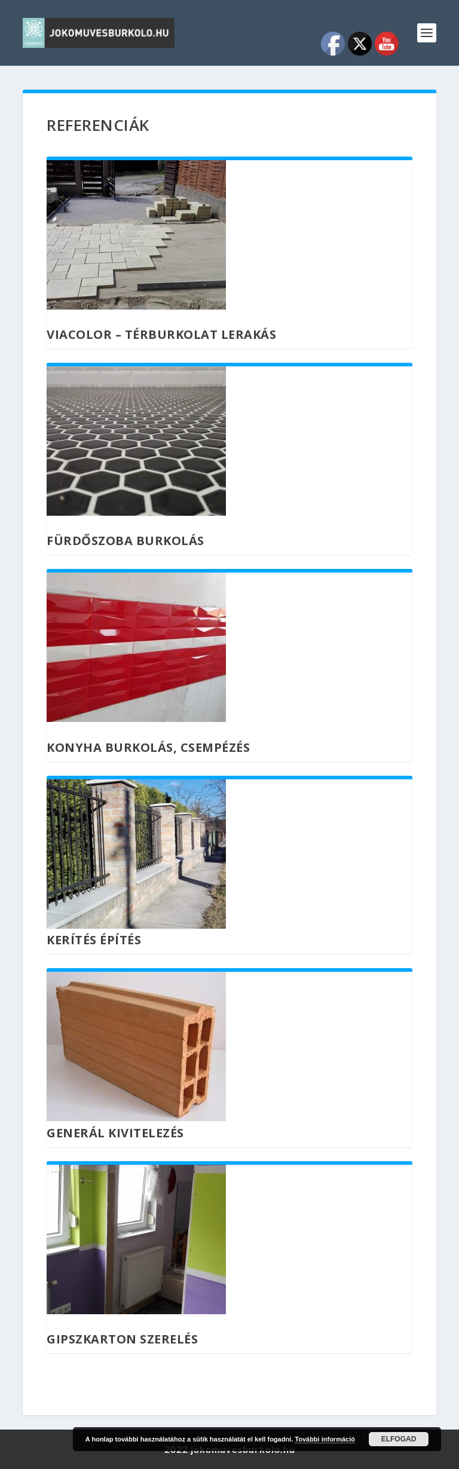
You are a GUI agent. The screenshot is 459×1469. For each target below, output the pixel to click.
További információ (325, 1439)
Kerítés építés (94, 940)
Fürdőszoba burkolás (125, 540)
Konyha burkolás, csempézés (148, 747)
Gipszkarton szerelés (122, 1339)
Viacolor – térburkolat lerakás (161, 334)
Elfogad (399, 1439)
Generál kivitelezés (115, 1133)
